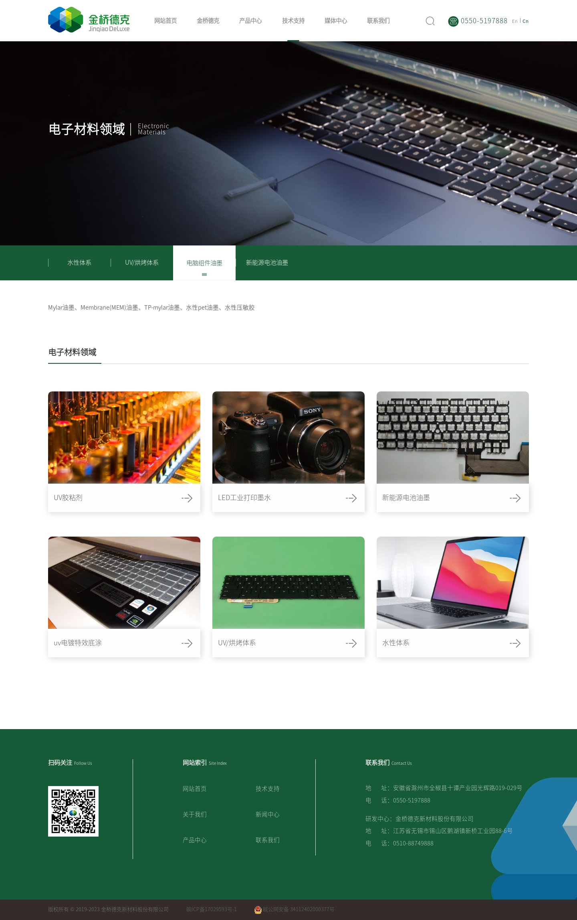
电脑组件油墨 (204, 263)
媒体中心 (336, 21)
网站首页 (165, 21)
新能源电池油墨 (267, 262)
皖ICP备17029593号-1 (211, 909)
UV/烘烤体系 (142, 262)
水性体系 (79, 262)
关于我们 (195, 814)
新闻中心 (268, 814)
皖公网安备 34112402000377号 (294, 909)
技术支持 (293, 21)
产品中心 (250, 21)
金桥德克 (208, 21)
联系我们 (378, 21)
